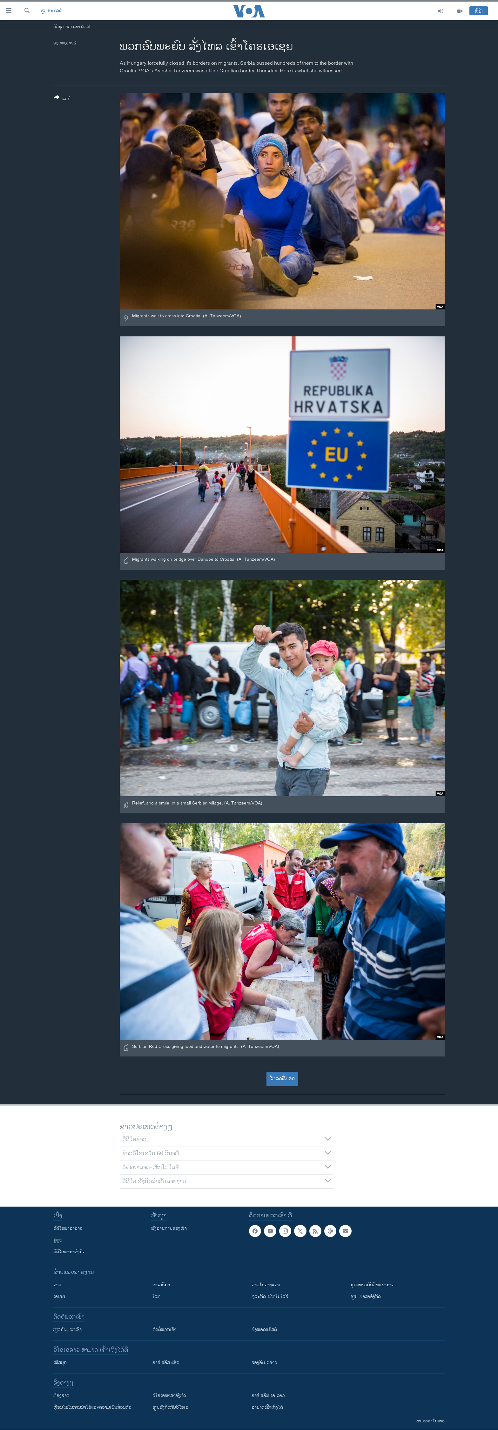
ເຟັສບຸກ (60, 1362)
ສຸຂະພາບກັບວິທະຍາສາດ (372, 1284)
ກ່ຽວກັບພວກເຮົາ (67, 1329)
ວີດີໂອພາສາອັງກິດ (69, 1251)
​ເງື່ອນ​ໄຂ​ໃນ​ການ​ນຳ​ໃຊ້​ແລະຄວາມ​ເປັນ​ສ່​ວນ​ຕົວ (92, 1407)
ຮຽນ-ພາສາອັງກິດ (366, 1296)
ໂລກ (156, 1296)
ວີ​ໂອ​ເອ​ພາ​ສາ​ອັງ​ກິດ (169, 1395)
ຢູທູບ (57, 1240)
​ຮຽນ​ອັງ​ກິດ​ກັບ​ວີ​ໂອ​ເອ (170, 1407)
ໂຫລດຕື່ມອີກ (282, 1079)
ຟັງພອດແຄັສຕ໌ (264, 1329)
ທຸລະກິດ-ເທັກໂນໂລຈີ (270, 1296)
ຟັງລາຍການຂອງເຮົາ (169, 1228)
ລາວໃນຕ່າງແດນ (266, 1284)
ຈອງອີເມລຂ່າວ (264, 1362)
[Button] (62, 99)
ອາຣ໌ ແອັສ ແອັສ (165, 1362)
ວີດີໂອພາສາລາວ (68, 1228)
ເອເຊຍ (59, 1296)
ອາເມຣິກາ (161, 1284)
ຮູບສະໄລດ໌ (51, 11)
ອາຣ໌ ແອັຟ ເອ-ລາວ (268, 1395)
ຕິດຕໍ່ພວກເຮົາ (164, 1329)
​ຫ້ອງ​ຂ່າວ (61, 1395)
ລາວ (57, 1284)
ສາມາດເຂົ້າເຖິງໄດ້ (267, 1407)
